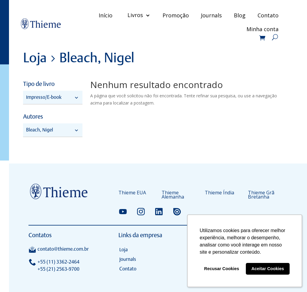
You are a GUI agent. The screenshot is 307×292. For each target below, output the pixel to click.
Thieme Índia (219, 193)
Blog (239, 15)
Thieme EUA (132, 193)
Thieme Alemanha (173, 195)
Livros (134, 15)
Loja (123, 249)
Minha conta (262, 30)
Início (105, 15)
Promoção (175, 15)
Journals (210, 15)
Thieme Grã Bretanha (261, 195)
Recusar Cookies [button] (221, 268)
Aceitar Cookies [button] (267, 268)
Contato (267, 15)
